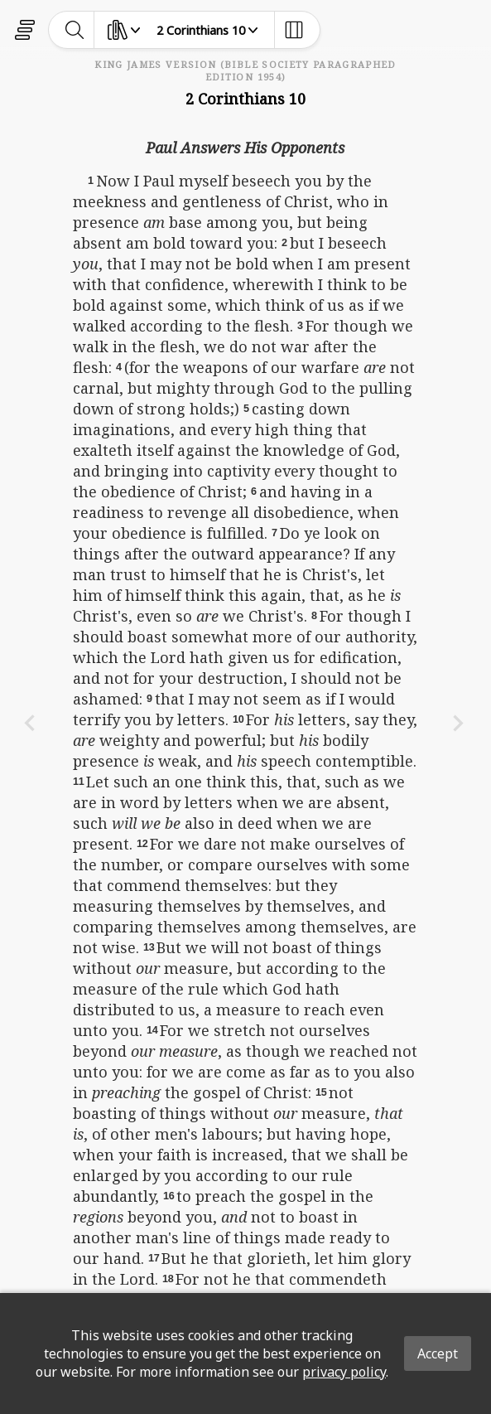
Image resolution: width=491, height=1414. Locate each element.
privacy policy (344, 1372)
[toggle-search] (74, 30)
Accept (437, 1353)
